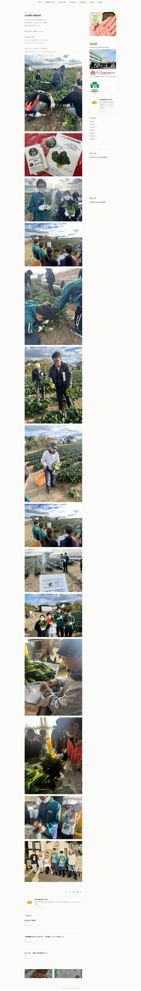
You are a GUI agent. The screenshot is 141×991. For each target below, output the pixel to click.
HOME (39, 2)
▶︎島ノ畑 (92, 153)
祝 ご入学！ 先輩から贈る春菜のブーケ (36, 953)
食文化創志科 (72, 2)
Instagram (92, 2)
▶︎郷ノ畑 (92, 198)
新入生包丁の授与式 (30, 920)
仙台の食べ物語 (62, 2)
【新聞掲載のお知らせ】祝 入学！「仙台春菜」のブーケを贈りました (44, 936)
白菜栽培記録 (82, 2)
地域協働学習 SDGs (50, 2)
